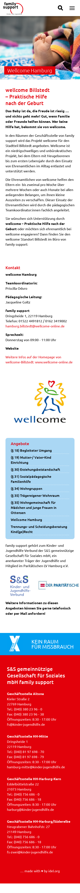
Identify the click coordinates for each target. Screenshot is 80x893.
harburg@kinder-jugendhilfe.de (30, 809)
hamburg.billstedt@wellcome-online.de (35, 326)
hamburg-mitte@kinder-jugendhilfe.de (36, 767)
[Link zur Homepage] (13, 13)
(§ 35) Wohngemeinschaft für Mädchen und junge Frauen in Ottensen (33, 507)
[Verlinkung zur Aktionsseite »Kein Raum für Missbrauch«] (15, 644)
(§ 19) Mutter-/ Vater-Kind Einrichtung (31, 460)
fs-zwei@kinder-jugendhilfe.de (30, 852)
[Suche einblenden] (60, 8)
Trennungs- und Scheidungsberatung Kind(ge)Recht (39, 529)
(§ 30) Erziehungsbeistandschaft (35, 469)
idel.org (54, 871)
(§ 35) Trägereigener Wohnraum (35, 495)
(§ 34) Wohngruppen (26, 488)
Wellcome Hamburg (26, 519)
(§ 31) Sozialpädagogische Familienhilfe (31, 479)
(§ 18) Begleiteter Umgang (31, 450)
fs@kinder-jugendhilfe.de (26, 724)
